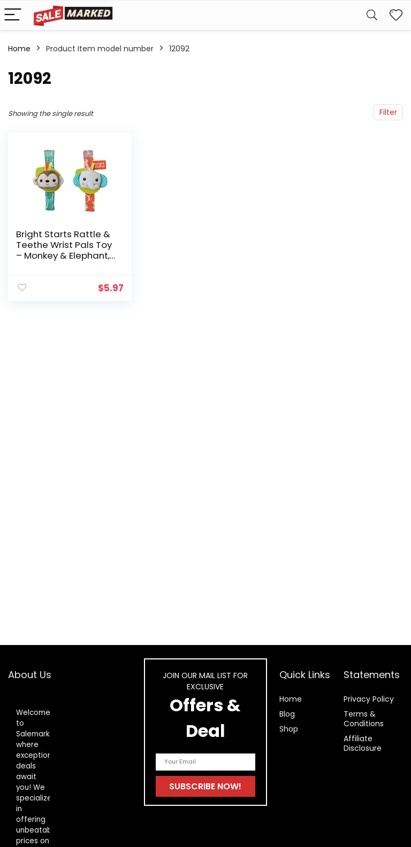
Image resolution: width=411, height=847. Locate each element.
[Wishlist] (396, 15)
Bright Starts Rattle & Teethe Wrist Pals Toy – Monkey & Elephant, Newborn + (64, 250)
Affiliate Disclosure (363, 743)
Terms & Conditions (364, 719)
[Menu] (13, 15)
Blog (287, 714)
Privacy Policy (369, 699)
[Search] (372, 15)
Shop (288, 729)
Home (19, 48)
